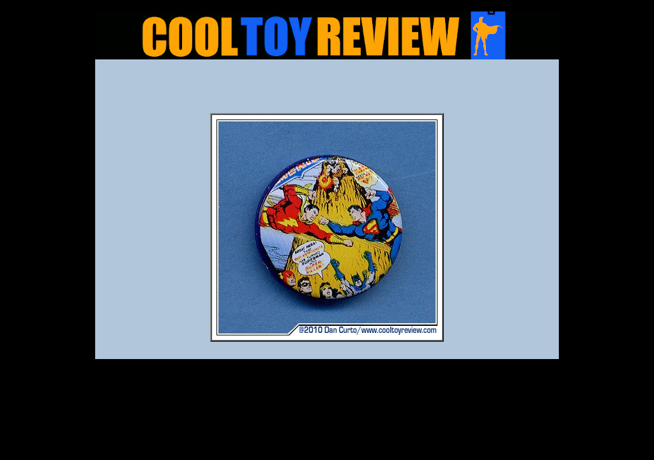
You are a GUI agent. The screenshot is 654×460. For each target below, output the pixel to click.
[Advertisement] (327, 90)
